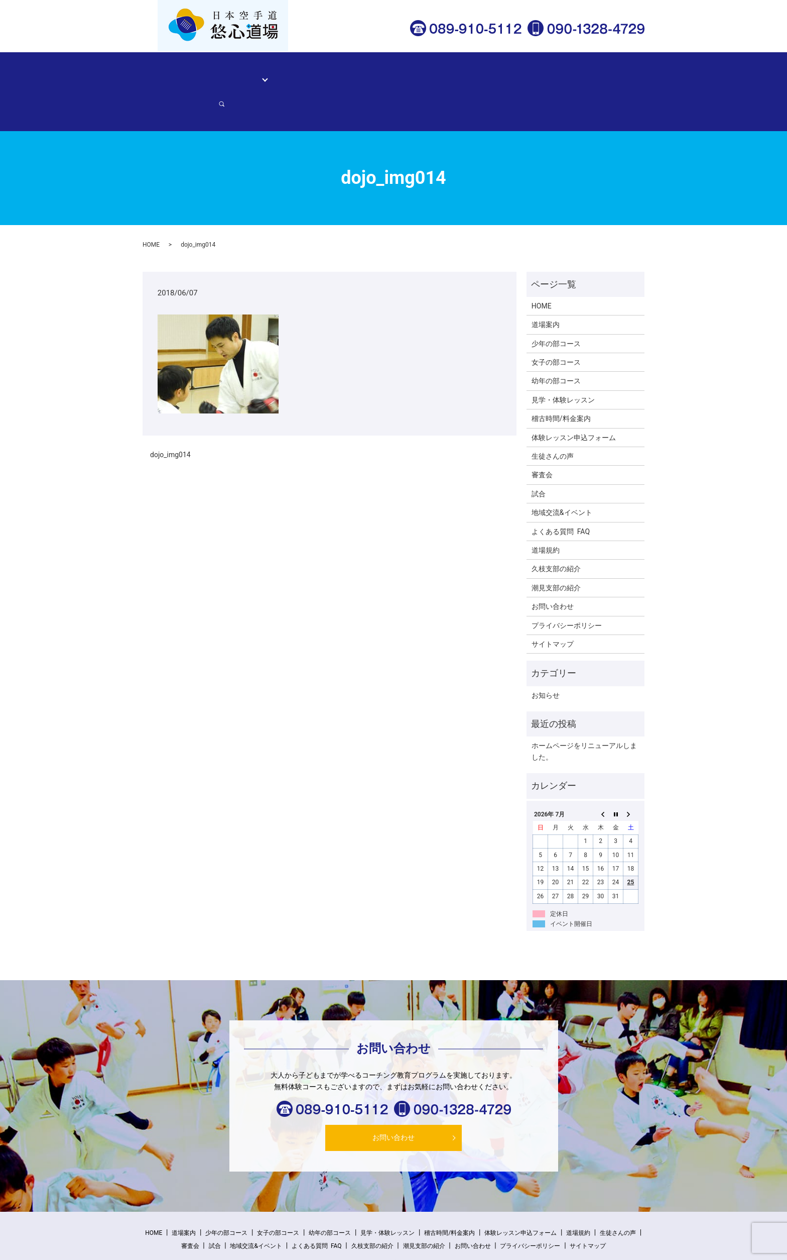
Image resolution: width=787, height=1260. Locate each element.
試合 (539, 459)
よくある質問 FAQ (561, 496)
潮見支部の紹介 (556, 553)
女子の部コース (556, 328)
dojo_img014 (170, 420)
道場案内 (219, 73)
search (626, 74)
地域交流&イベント (562, 478)
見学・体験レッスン (310, 73)
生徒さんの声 (442, 73)
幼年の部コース (556, 346)
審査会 (542, 440)
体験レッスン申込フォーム (515, 73)
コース (253, 73)
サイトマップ (553, 609)
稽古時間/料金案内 (382, 73)
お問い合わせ (588, 73)
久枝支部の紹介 (556, 534)
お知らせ (546, 660)
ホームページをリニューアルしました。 (584, 716)
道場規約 (546, 515)
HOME (185, 73)
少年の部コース (556, 308)
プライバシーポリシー (567, 590)
